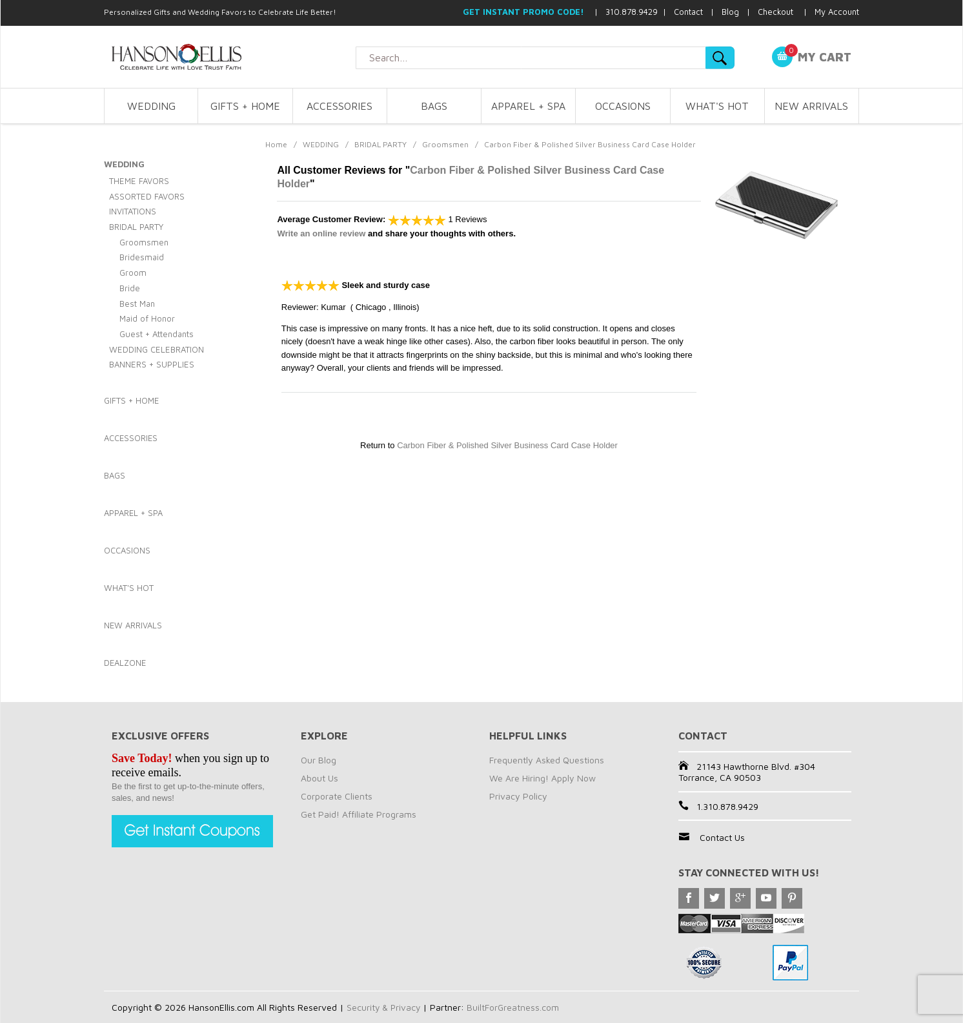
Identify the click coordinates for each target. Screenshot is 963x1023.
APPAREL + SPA (528, 106)
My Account (837, 11)
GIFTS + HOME (245, 106)
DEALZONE (125, 662)
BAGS (434, 106)
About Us (319, 777)
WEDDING (151, 106)
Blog (730, 11)
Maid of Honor (147, 318)
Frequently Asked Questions (546, 759)
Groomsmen (445, 144)
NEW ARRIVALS (811, 106)
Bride (129, 288)
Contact (688, 11)
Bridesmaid (141, 257)
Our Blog (318, 759)
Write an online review (321, 233)
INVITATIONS (132, 211)
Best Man (137, 303)
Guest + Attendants (156, 334)
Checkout (775, 11)
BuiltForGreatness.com (515, 1007)
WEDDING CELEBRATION (156, 349)
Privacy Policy (518, 795)
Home (276, 144)
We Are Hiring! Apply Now (542, 777)
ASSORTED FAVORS (147, 196)
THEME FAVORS (139, 181)
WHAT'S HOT (717, 106)
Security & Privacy (384, 1007)
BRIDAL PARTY (380, 144)
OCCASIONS (623, 106)
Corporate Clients (336, 795)
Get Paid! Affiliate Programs (358, 814)
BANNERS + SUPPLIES (151, 364)
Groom (133, 272)
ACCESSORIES (339, 106)
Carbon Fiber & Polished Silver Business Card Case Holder (507, 445)
